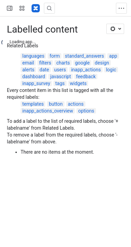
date (44, 69)
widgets (78, 83)
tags (59, 83)
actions (76, 104)
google (82, 63)
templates (33, 104)
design (102, 63)
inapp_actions (86, 69)
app (113, 56)
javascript (60, 76)
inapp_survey (36, 83)
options (86, 111)
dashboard (33, 76)
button (55, 104)
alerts (28, 69)
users (60, 69)
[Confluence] (35, 8)
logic (111, 69)
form (54, 56)
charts (63, 63)
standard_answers (84, 56)
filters (45, 63)
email (28, 63)
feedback (86, 76)
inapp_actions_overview (47, 111)
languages (33, 56)
